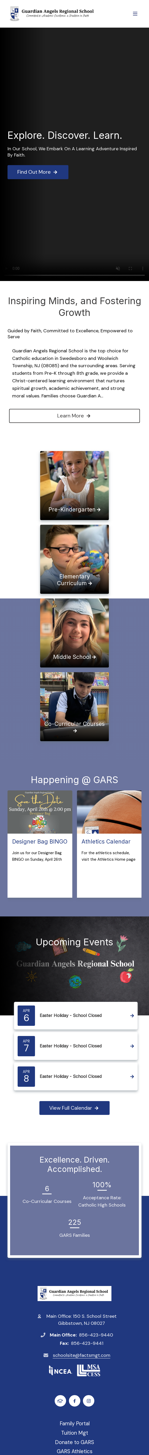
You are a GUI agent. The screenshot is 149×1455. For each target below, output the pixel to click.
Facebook (74, 1401)
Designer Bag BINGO (39, 841)
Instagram (89, 1401)
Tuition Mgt (74, 1432)
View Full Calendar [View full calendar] (74, 1107)
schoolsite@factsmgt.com (81, 1355)
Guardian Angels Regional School (74, 1293)
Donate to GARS (74, 1442)
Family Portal (75, 1423)
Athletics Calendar (106, 841)
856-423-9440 (96, 1335)
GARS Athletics (75, 1451)
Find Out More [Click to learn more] (38, 171)
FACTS (60, 1401)
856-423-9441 (87, 1343)
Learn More (74, 415)
